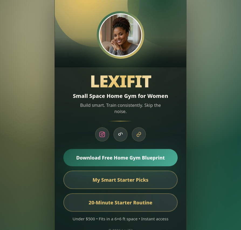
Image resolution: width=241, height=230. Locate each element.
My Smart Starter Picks (120, 180)
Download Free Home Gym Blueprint (120, 158)
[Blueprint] (139, 135)
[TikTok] (120, 135)
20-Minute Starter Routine (120, 203)
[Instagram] (102, 135)
